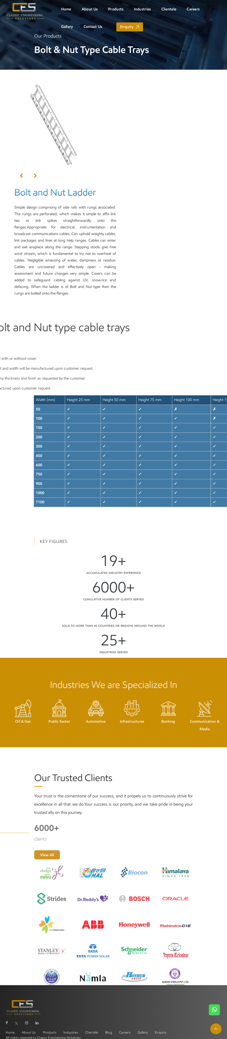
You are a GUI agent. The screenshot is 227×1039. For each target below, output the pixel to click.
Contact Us (93, 26)
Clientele (169, 9)
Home (66, 9)
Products (115, 9)
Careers (193, 9)
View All (47, 894)
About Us (90, 9)
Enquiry (126, 27)
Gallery (67, 26)
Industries (142, 9)
